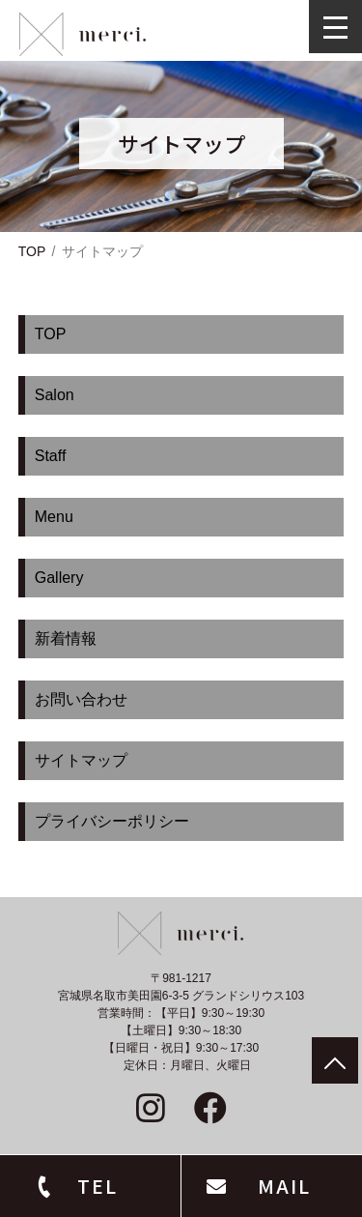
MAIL (284, 1186)
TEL (97, 1186)
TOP (32, 251)
